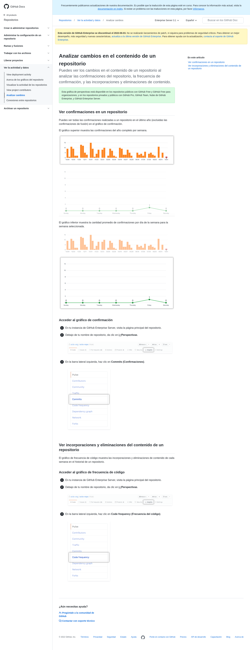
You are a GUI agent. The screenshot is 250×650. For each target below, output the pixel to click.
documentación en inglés (110, 9)
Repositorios (11, 20)
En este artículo (196, 57)
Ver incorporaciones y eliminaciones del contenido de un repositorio (214, 67)
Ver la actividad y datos (90, 20)
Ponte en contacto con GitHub (162, 637)
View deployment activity (18, 74)
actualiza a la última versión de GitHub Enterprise (136, 36)
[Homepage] (143, 638)
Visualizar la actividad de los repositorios (26, 85)
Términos (84, 637)
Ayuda (134, 637)
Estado (123, 637)
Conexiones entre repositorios (21, 100)
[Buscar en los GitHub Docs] (223, 20)
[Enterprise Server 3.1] (167, 20)
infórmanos (198, 9)
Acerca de (239, 637)
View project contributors (18, 90)
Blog (228, 637)
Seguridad (111, 637)
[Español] (191, 20)
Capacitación (216, 637)
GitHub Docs (17, 6)
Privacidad (97, 637)
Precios (183, 637)
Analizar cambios (15, 95)
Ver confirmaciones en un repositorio (206, 62)
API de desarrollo (198, 637)
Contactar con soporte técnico (77, 621)
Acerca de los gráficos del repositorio (24, 79)
